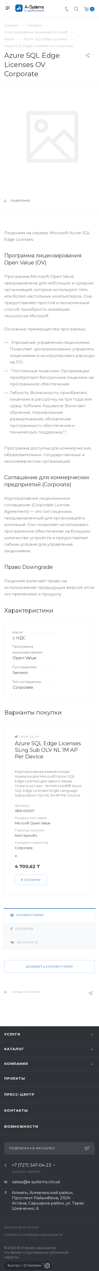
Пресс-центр (19, 1094)
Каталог (14, 1049)
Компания (16, 1063)
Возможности (21, 1126)
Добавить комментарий (49, 966)
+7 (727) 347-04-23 (31, 1165)
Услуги (12, 1034)
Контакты (16, 1110)
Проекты (14, 1078)
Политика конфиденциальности (33, 1235)
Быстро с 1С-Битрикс (24, 1265)
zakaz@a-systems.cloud (36, 1181)
